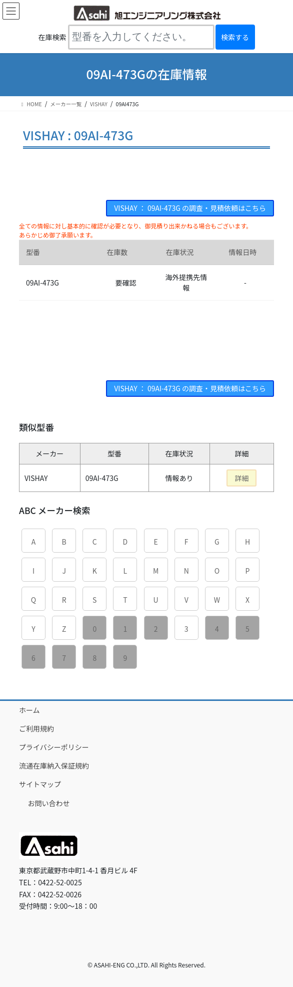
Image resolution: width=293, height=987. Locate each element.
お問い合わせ (49, 803)
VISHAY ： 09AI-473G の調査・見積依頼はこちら (190, 208)
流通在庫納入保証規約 (54, 766)
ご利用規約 (36, 728)
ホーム (29, 710)
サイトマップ (40, 784)
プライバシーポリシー (54, 747)
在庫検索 (52, 37)
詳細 (241, 478)
